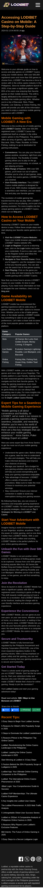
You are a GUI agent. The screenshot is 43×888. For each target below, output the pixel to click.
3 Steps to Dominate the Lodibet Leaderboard (21, 733)
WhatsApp (25, 710)
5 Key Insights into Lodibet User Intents (18, 801)
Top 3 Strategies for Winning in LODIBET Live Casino (19, 512)
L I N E (36, 710)
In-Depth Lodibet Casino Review (19, 398)
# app (22, 31)
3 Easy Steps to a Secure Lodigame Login (19, 839)
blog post (18, 212)
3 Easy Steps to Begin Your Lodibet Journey (20, 721)
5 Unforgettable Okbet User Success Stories (20, 813)
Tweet (15, 710)
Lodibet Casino (12, 689)
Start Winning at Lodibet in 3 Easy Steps (18, 760)
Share (6, 710)
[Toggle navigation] (38, 5)
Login (22, 248)
